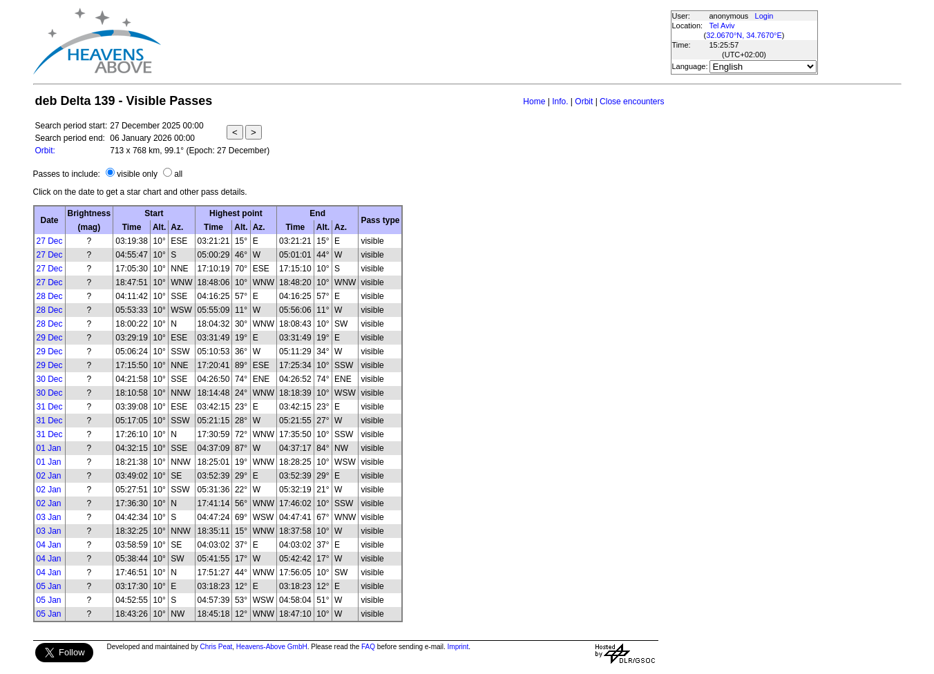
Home (534, 101)
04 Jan (49, 545)
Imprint (458, 647)
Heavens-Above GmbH (271, 647)
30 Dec (50, 379)
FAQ (368, 647)
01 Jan (49, 448)
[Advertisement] (415, 41)
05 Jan (49, 586)
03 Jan (49, 517)
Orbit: (45, 150)
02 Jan (49, 476)
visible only (137, 174)
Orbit (584, 101)
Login (764, 16)
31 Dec (50, 407)
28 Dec (50, 296)
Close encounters (632, 101)
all (178, 174)
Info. (560, 101)
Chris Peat (216, 647)
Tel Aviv (722, 25)
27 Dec (50, 241)
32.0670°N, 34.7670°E (744, 35)
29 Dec (50, 338)
